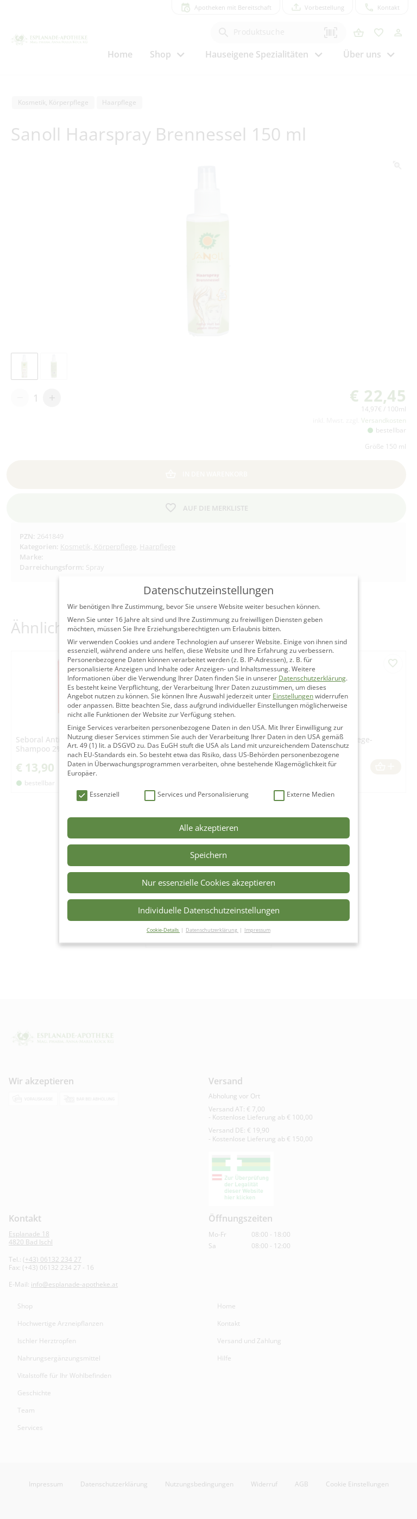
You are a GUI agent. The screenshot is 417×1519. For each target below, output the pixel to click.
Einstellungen (293, 696)
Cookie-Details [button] (163, 929)
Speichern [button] (208, 854)
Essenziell (98, 794)
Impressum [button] (257, 929)
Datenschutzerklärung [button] (212, 929)
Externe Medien (304, 794)
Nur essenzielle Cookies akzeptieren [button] (208, 882)
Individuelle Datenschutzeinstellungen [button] (209, 910)
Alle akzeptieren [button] (208, 827)
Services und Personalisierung (196, 794)
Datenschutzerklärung (312, 678)
